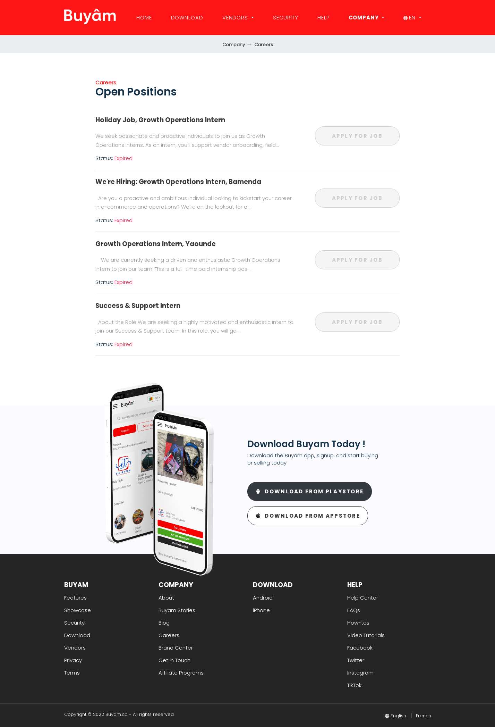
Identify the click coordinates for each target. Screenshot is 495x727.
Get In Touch (174, 660)
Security (285, 17)
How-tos (358, 622)
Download (187, 17)
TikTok (354, 685)
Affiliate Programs (181, 672)
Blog (164, 622)
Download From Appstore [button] (308, 515)
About (166, 597)
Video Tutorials (366, 635)
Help (323, 17)
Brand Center (176, 647)
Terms (72, 672)
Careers (263, 44)
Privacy (73, 660)
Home (144, 17)
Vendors (236, 17)
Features (75, 597)
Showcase (77, 610)
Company (364, 17)
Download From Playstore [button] (310, 491)
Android (263, 597)
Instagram (360, 672)
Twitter (355, 660)
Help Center (362, 597)
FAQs (353, 610)
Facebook (360, 647)
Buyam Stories (177, 610)
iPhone (261, 610)
